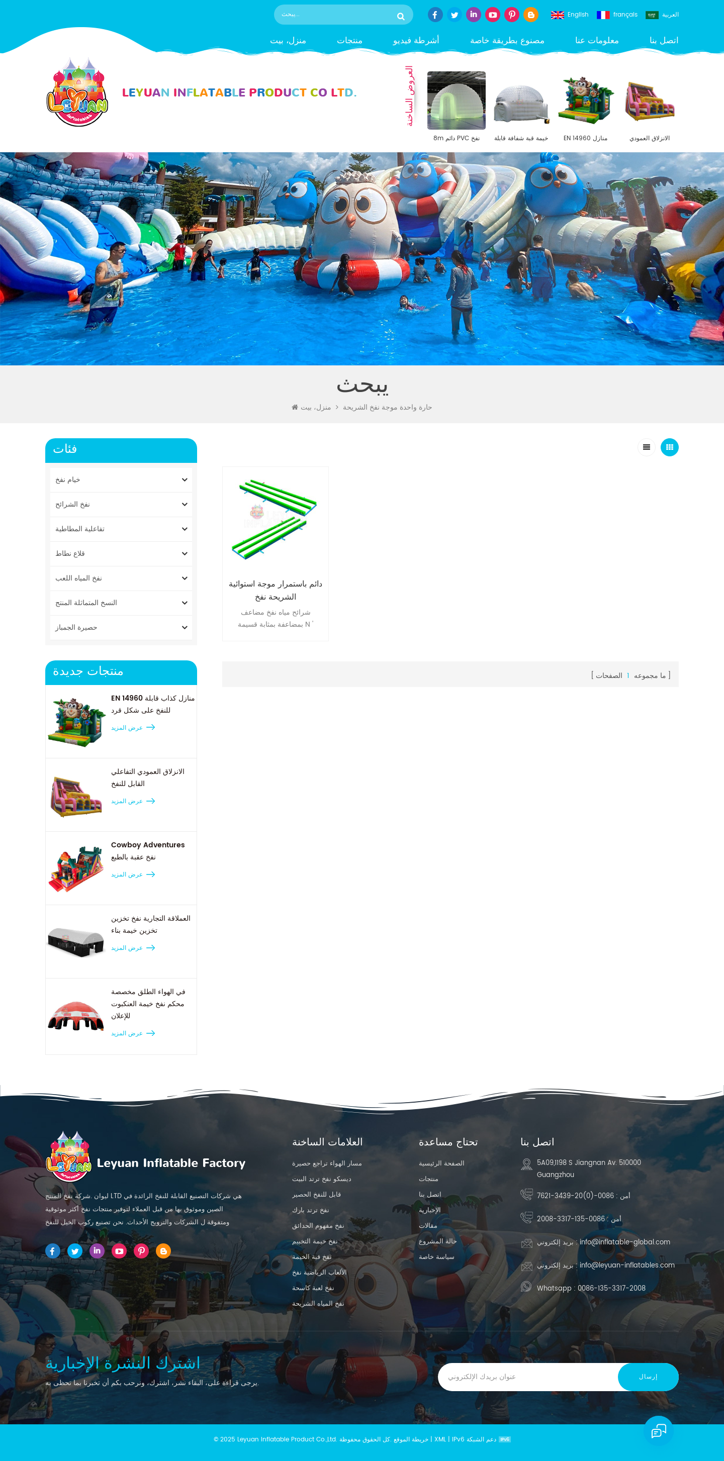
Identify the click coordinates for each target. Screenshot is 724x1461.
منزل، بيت (288, 41)
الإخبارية (430, 1210)
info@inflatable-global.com (625, 1242)
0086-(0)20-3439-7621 (575, 1196)
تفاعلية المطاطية (80, 529)
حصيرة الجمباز (76, 627)
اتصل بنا (664, 41)
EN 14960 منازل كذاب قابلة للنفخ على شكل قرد (585, 139)
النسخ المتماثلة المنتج (86, 603)
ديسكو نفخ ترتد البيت (321, 1179)
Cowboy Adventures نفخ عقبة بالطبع (148, 851)
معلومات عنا (597, 41)
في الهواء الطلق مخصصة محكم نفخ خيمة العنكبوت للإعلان (148, 1004)
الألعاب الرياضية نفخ (319, 1273)
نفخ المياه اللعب (78, 578)
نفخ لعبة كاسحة (313, 1288)
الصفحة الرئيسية (442, 1163)
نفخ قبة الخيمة (312, 1257)
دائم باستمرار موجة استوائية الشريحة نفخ (275, 590)
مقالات (428, 1226)
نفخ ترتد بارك (310, 1210)
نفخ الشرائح (72, 504)
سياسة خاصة (437, 1257)
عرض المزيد (127, 728)
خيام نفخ (67, 479)
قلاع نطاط (70, 553)
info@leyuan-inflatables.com (627, 1265)
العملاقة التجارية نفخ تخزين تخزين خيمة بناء (151, 924)
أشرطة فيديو (416, 41)
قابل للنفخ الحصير (316, 1195)
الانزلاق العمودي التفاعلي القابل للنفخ (649, 139)
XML (440, 1439)
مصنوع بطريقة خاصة (507, 41)
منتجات (350, 41)
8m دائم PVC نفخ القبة (456, 139)
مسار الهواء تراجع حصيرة (327, 1163)
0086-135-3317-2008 (571, 1219)
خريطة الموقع (411, 1439)
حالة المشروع (438, 1241)
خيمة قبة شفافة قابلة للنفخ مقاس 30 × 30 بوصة (521, 139)
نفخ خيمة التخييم (315, 1241)
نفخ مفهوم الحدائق (318, 1226)
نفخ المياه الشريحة (318, 1304)
